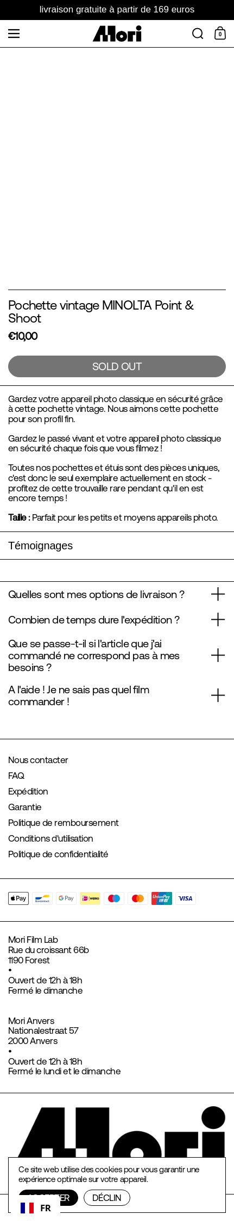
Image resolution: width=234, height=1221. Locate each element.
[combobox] (35, 1208)
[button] (198, 33)
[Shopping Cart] (221, 33)
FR (35, 1208)
